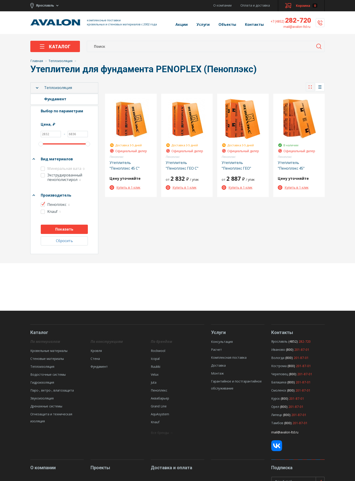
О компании (222, 5)
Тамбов (277, 423)
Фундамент (99, 366)
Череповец (279, 374)
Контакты (254, 24)
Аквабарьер (160, 398)
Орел (275, 406)
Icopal (155, 358)
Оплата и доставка (255, 5)
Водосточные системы (48, 374)
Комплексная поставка (229, 357)
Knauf (155, 422)
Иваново (278, 349)
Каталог (55, 46)
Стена (95, 358)
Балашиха (278, 382)
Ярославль (279, 341)
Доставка (218, 365)
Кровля (96, 351)
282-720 (291, 20)
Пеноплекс (159, 390)
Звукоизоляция (42, 398)
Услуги (203, 24)
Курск (275, 398)
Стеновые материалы (47, 358)
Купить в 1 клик (125, 187)
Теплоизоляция (58, 87)
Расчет (216, 349)
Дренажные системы (46, 406)
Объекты (227, 24)
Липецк (276, 415)
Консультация (222, 341)
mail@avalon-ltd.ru (284, 432)
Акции (181, 24)
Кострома (279, 366)
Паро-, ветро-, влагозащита (52, 390)
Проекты (100, 467)
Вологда (277, 358)
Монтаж (217, 373)
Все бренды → (162, 432)
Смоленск (278, 390)
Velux (154, 374)
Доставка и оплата (171, 467)
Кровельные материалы (48, 351)
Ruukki (155, 366)
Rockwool (158, 351)
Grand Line (159, 406)
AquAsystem (160, 414)
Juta (153, 382)
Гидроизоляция (42, 382)
